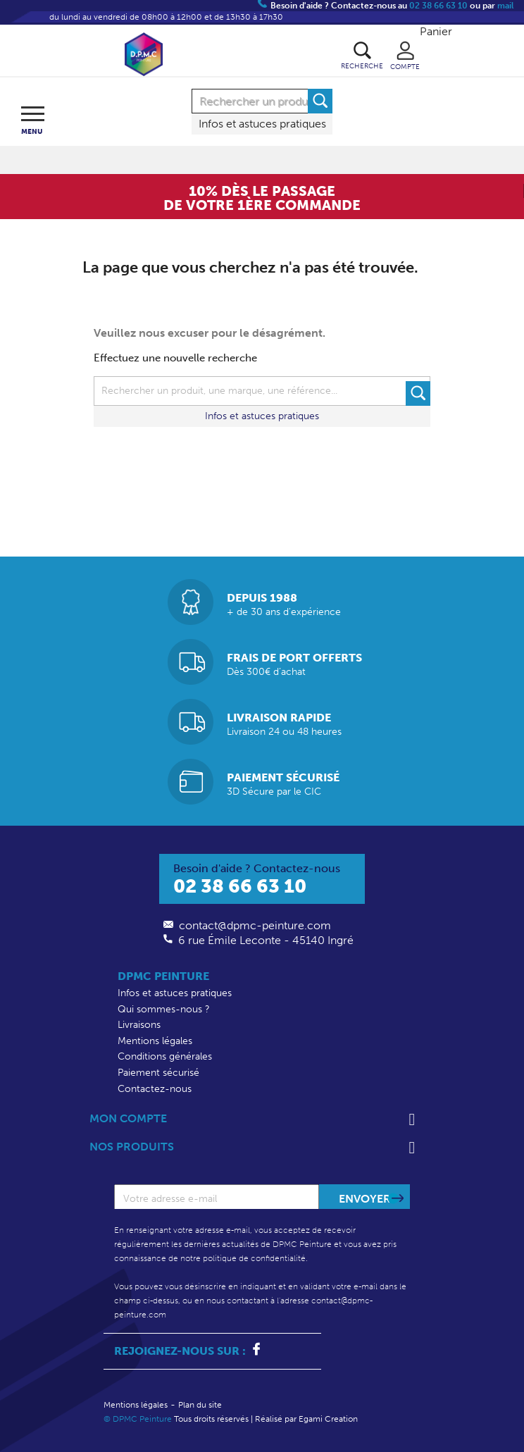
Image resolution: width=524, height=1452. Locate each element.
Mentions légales (155, 1041)
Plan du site (200, 1405)
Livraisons (139, 1025)
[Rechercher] (262, 101)
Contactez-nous (155, 1089)
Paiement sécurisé (158, 1073)
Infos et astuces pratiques (262, 123)
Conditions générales (165, 1056)
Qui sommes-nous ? (164, 1009)
